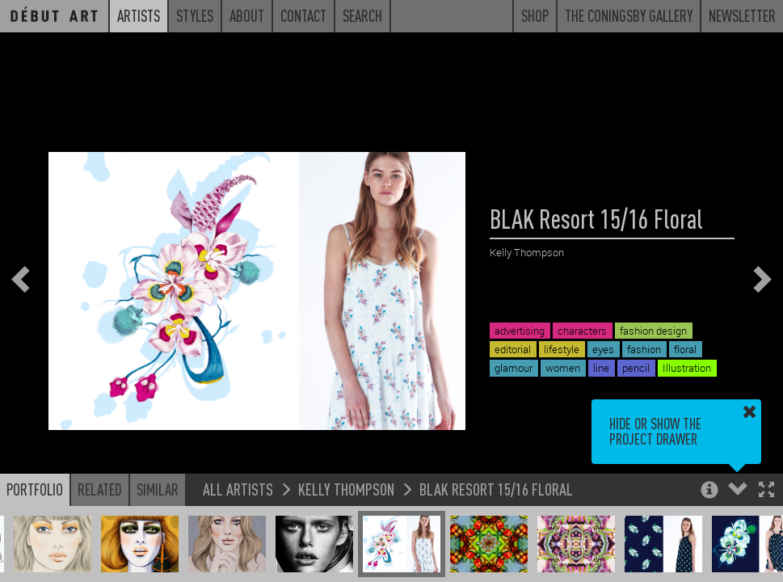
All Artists (238, 489)
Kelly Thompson (346, 489)
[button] (766, 491)
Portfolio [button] (34, 489)
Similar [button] (158, 489)
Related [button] (100, 489)
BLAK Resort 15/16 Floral (496, 489)
